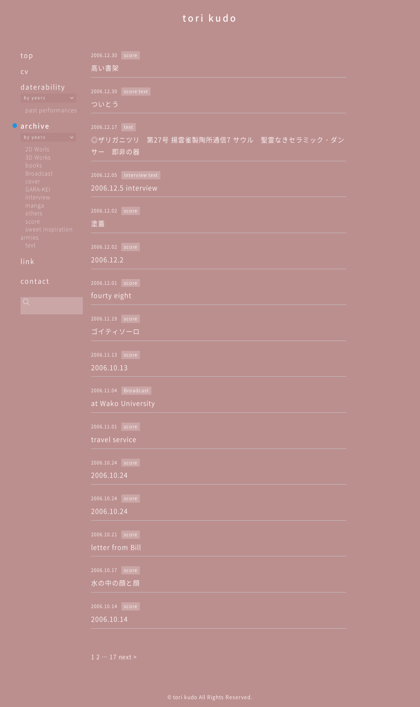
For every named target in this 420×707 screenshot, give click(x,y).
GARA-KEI (37, 189)
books (33, 165)
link (28, 261)
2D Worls (37, 149)
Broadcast (39, 173)
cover (32, 181)
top (27, 55)
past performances (51, 110)
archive (35, 125)
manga (34, 205)
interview (37, 197)
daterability (43, 87)
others (34, 213)
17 (113, 656)
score (32, 221)
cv (25, 71)
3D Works (38, 157)
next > (128, 656)
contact (35, 281)
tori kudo (210, 17)
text (30, 245)
